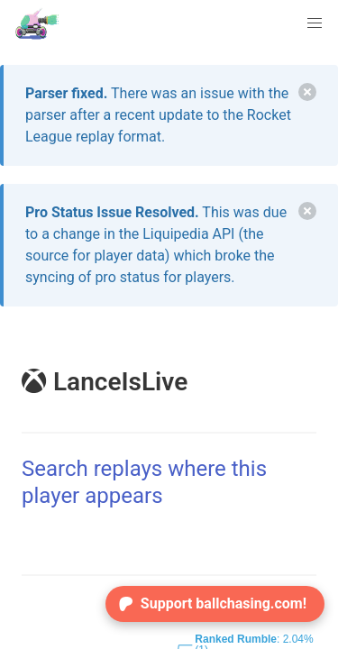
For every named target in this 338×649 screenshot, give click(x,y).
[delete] (307, 92)
